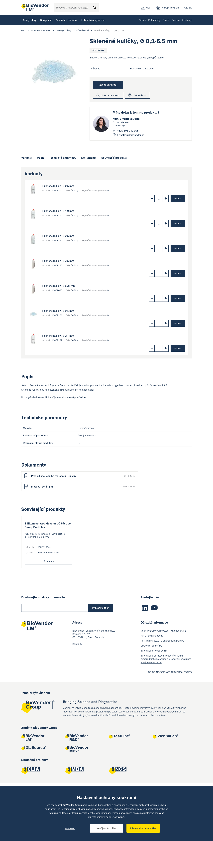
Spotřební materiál (66, 20)
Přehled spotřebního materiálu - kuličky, (83, 476)
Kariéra (176, 20)
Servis (142, 20)
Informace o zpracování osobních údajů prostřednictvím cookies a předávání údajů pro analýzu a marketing (166, 707)
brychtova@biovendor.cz (130, 135)
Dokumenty (154, 20)
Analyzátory (29, 20)
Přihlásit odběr (100, 655)
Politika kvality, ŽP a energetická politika (162, 688)
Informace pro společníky (154, 698)
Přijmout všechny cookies (143, 828)
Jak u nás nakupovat (152, 683)
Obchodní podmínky (151, 693)
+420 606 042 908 (127, 130)
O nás (166, 20)
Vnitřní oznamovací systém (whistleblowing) (164, 678)
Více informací (103, 813)
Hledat (94, 7)
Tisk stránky (140, 95)
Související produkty (114, 158)
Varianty (26, 158)
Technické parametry (62, 158)
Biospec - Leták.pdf (83, 486)
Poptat (177, 198)
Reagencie (46, 20)
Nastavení (70, 828)
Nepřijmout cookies (106, 828)
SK (190, 7)
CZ (185, 7)
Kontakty (187, 20)
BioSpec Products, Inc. (141, 68)
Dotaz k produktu (110, 95)
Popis (40, 158)
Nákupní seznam (170, 7)
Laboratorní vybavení (93, 20)
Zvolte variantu (108, 84)
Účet (148, 7)
